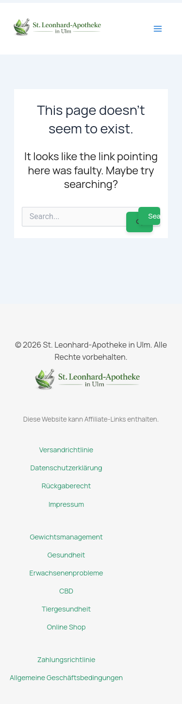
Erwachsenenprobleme (66, 572)
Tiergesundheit (66, 608)
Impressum (66, 504)
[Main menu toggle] (157, 29)
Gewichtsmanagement (66, 536)
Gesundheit (66, 554)
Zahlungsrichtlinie (66, 659)
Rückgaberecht (66, 485)
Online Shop (66, 626)
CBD (66, 590)
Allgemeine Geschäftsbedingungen (66, 677)
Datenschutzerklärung (66, 467)
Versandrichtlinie (66, 449)
